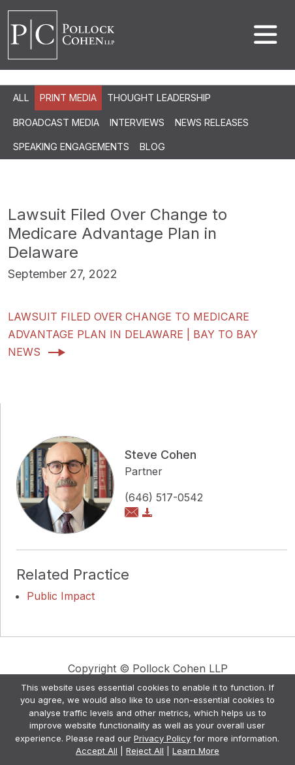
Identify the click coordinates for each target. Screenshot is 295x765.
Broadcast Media (56, 122)
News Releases (212, 122)
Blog (152, 146)
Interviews (137, 122)
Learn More (195, 750)
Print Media (68, 97)
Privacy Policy (162, 738)
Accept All (96, 750)
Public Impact (61, 595)
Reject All (145, 750)
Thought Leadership (159, 97)
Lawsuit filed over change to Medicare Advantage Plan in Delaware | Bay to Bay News (133, 334)
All (21, 97)
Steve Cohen (160, 454)
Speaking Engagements (71, 146)
